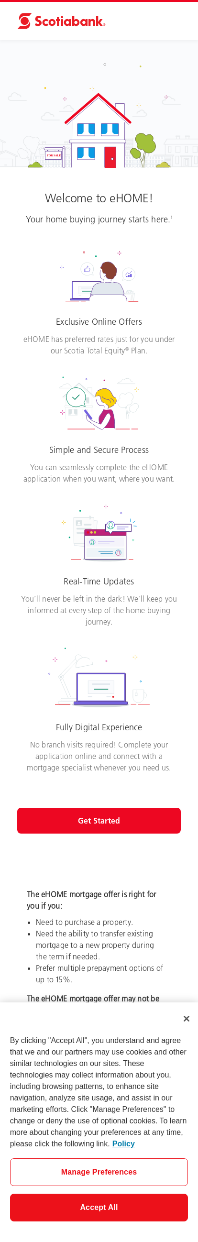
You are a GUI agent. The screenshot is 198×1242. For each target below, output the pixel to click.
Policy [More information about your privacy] (123, 1144)
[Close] (186, 1018)
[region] (99, 1122)
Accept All (99, 1207)
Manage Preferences (99, 1172)
